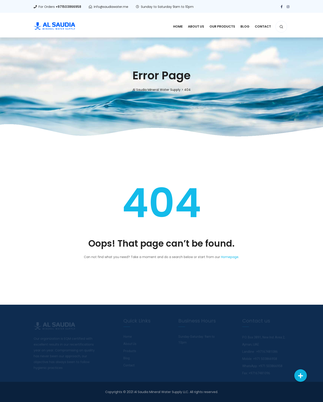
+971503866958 (68, 6)
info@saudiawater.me (111, 6)
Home (178, 26)
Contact (263, 26)
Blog (244, 26)
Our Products (222, 26)
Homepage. (230, 257)
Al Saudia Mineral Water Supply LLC (161, 392)
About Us (196, 26)
